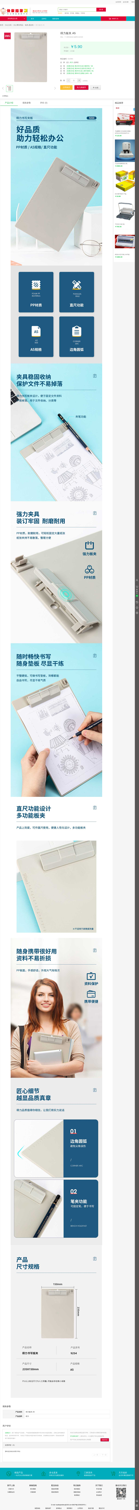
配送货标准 (55, 1492)
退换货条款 (77, 1492)
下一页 (104, 1455)
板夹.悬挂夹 (29, 25)
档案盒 (77, 13)
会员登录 (118, 2)
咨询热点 (59, 1508)
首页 (32, 19)
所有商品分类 (16, 18)
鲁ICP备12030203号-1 (79, 1505)
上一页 (95, 1455)
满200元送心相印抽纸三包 (84, 71)
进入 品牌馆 (72, 62)
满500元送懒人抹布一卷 (83, 73)
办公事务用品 (18, 25)
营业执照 (99, 1495)
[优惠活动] (70, 66)
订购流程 (33, 1492)
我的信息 (135, 2)
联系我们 (77, 1495)
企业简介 (99, 1492)
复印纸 (67, 13)
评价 (43, 103)
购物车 (113, 18)
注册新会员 (11, 1492)
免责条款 (37, 1508)
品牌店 (44, 19)
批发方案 (91, 1508)
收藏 (95, 87)
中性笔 (83, 13)
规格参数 (26, 103)
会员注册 (125, 2)
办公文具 (8, 25)
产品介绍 (9, 103)
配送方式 (101, 1508)
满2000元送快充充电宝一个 (84, 68)
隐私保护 (48, 1508)
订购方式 (11, 1489)
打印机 (72, 13)
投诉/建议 (77, 1489)
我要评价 (104, 1440)
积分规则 (33, 1489)
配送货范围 (55, 1489)
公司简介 (80, 1508)
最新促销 (55, 19)
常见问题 (99, 1489)
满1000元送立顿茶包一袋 (84, 66)
